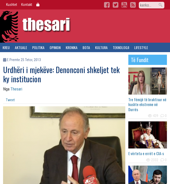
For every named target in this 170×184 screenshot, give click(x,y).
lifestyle (141, 47)
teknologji (121, 47)
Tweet (10, 100)
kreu (6, 47)
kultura (101, 47)
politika (38, 47)
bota (86, 47)
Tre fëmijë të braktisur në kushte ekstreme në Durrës (147, 104)
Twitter (115, 5)
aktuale (21, 47)
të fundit (140, 60)
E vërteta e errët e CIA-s (146, 153)
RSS (133, 5)
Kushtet (11, 5)
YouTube (124, 5)
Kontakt (26, 5)
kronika (71, 47)
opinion (55, 47)
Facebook (107, 5)
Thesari (16, 89)
